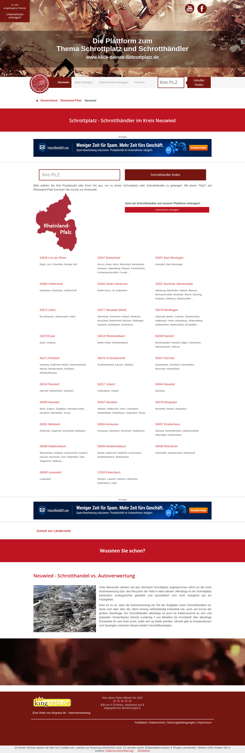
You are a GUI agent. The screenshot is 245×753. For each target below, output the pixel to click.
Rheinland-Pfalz (71, 100)
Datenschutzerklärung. (120, 750)
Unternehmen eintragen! (167, 210)
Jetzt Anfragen (83, 82)
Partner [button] (140, 82)
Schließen (144, 750)
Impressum (205, 722)
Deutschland (46, 100)
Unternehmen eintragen (113, 82)
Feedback (141, 722)
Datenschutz (157, 722)
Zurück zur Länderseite (54, 531)
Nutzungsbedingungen (181, 722)
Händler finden (199, 83)
